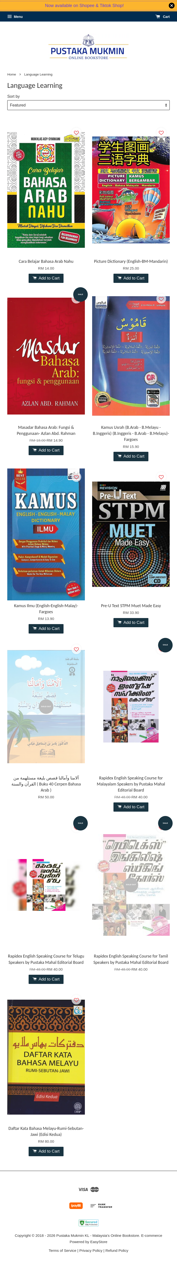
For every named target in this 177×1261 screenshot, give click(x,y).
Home (11, 74)
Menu (15, 16)
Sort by (13, 96)
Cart (162, 16)
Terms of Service (62, 1250)
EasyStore (98, 1242)
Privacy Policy (90, 1250)
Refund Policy (116, 1250)
